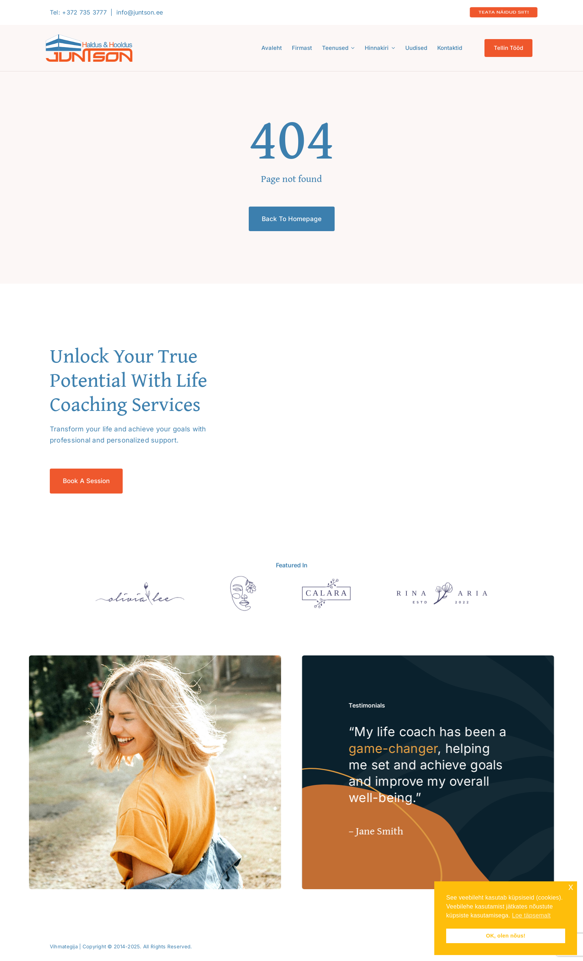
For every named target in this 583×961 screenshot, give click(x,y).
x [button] (570, 886)
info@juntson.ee (139, 12)
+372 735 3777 (84, 12)
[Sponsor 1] (140, 588)
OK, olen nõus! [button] (505, 936)
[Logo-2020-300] (89, 37)
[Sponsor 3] (326, 584)
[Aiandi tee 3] (243, 582)
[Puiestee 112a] (441, 588)
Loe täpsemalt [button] (531, 915)
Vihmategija (64, 946)
